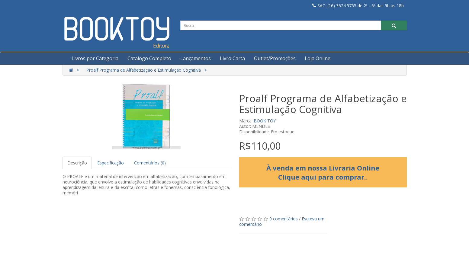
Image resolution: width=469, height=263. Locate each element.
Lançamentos (195, 58)
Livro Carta (232, 58)
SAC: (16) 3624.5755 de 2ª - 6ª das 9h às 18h (358, 5)
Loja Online (317, 58)
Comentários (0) (150, 163)
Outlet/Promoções (275, 58)
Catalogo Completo (149, 58)
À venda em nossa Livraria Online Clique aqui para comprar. (322, 172)
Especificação (110, 163)
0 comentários (283, 219)
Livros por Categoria (95, 58)
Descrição (77, 163)
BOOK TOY (265, 121)
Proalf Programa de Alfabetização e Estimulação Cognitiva (143, 70)
